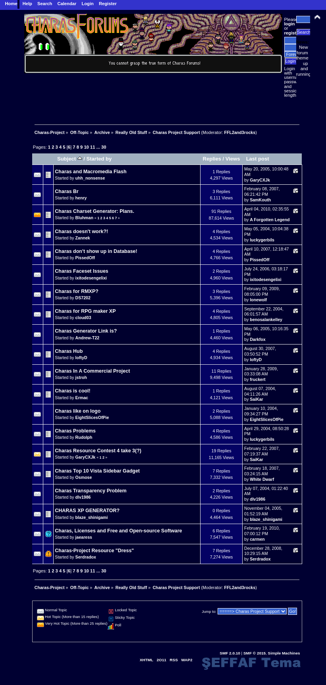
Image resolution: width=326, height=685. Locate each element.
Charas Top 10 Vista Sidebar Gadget (97, 471)
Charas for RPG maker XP (85, 311)
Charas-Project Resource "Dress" (94, 550)
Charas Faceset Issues (81, 271)
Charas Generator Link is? (86, 331)
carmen (257, 539)
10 (86, 147)
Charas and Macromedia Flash (90, 171)
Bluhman (84, 217)
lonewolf (258, 299)
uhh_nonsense (90, 178)
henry (81, 197)
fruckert (257, 379)
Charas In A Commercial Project (92, 371)
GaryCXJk (260, 180)
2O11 (161, 660)
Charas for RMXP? (76, 291)
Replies (212, 159)
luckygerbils (262, 239)
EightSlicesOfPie (92, 417)
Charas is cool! (72, 391)
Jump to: (209, 611)
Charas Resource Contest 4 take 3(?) (98, 450)
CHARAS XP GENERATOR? (87, 510)
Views (233, 159)
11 (92, 147)
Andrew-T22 (87, 337)
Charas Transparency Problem (90, 491)
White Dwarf (262, 479)
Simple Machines (284, 653)
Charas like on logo (77, 411)
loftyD (81, 357)
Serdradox (85, 557)
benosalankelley (266, 319)
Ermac (81, 397)
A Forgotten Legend (269, 219)
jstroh (81, 377)
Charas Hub (69, 351)
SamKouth (260, 199)
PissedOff (85, 257)
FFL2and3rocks (239, 132)
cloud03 (83, 317)
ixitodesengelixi (91, 278)
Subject (69, 159)
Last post (257, 159)
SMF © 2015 (254, 653)
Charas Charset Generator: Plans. (94, 211)
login (289, 23)
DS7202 (83, 297)
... (98, 147)
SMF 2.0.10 (230, 653)
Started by (99, 159)
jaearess (83, 537)
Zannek (82, 237)
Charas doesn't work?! (81, 231)
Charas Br (67, 191)
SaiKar (256, 399)
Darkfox (257, 339)
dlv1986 (83, 497)
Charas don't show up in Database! (96, 251)
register (292, 33)
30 (103, 147)
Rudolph (84, 437)
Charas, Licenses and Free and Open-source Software (118, 531)
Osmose (83, 477)
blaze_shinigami (91, 517)
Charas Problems (75, 431)
